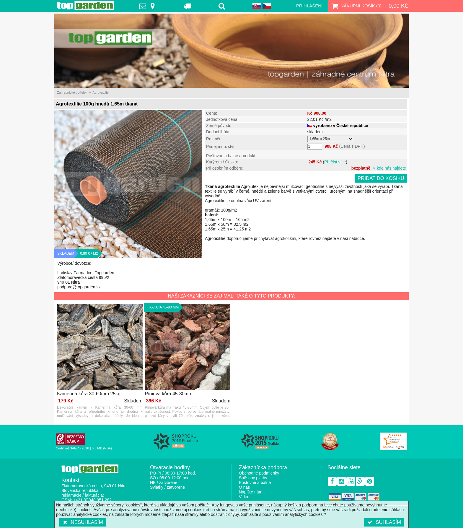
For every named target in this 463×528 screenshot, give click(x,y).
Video (244, 496)
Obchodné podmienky (259, 473)
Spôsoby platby (253, 477)
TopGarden (85, 5)
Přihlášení (309, 5)
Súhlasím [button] (384, 522)
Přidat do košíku (381, 178)
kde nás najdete (391, 168)
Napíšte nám (250, 492)
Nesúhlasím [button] (82, 522)
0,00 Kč (399, 6)
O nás (244, 487)
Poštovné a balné (255, 482)
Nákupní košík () (356, 5)
